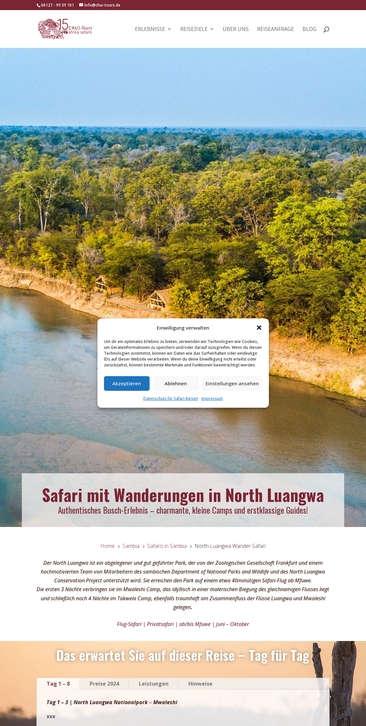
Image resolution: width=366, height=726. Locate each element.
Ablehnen (176, 383)
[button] (259, 327)
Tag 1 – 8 (58, 683)
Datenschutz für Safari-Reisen (170, 398)
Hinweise (200, 683)
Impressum (212, 398)
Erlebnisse (150, 30)
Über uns (236, 30)
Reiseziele (194, 30)
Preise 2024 (104, 683)
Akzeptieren (126, 383)
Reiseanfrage (275, 30)
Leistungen (153, 683)
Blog (309, 30)
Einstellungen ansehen (232, 383)
